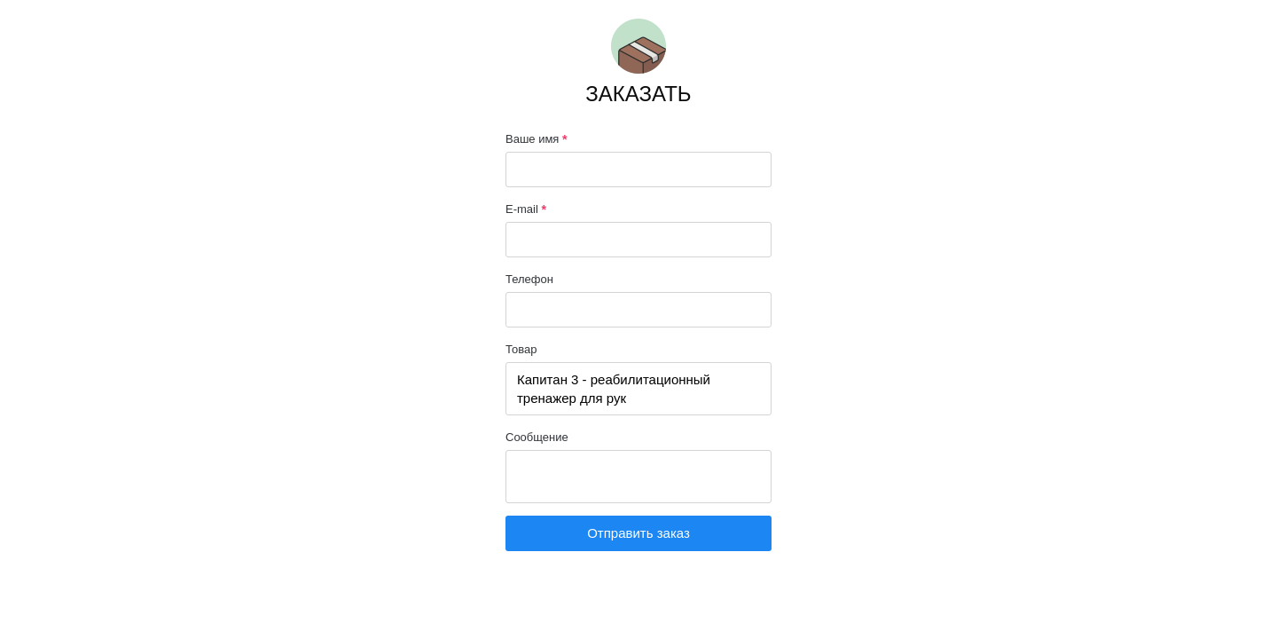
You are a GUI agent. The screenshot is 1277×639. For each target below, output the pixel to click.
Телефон (529, 279)
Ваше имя (536, 139)
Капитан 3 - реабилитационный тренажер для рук (638, 388)
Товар (521, 349)
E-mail (525, 209)
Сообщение (536, 437)
